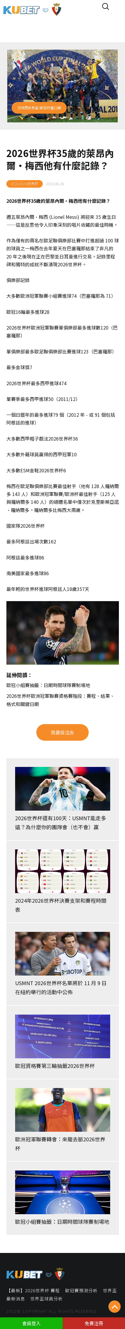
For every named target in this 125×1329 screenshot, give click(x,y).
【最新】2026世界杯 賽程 (33, 1290)
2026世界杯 (18, 200)
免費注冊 (94, 1323)
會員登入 (31, 1323)
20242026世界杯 (24, 183)
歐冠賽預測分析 (81, 1290)
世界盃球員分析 (46, 1298)
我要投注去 (62, 732)
